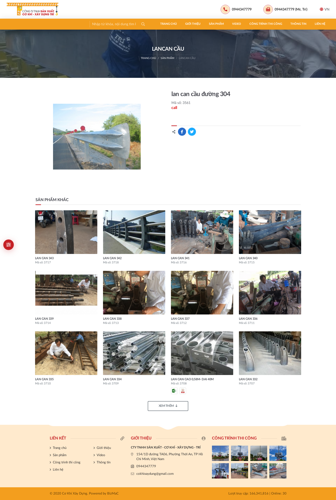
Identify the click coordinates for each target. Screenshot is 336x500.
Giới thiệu (43, 24)
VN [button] (324, 9)
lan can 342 (112, 258)
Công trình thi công (116, 24)
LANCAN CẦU (187, 58)
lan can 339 (44, 318)
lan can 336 (248, 318)
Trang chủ (19, 24)
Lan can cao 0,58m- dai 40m (192, 379)
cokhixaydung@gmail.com (155, 473)
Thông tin (149, 24)
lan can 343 (44, 258)
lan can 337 (180, 318)
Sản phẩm (66, 24)
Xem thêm (168, 405)
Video (87, 24)
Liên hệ (170, 24)
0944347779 (146, 466)
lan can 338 (112, 318)
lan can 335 (44, 379)
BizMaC (113, 493)
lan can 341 (180, 258)
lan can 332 (248, 379)
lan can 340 (248, 258)
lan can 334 (112, 379)
